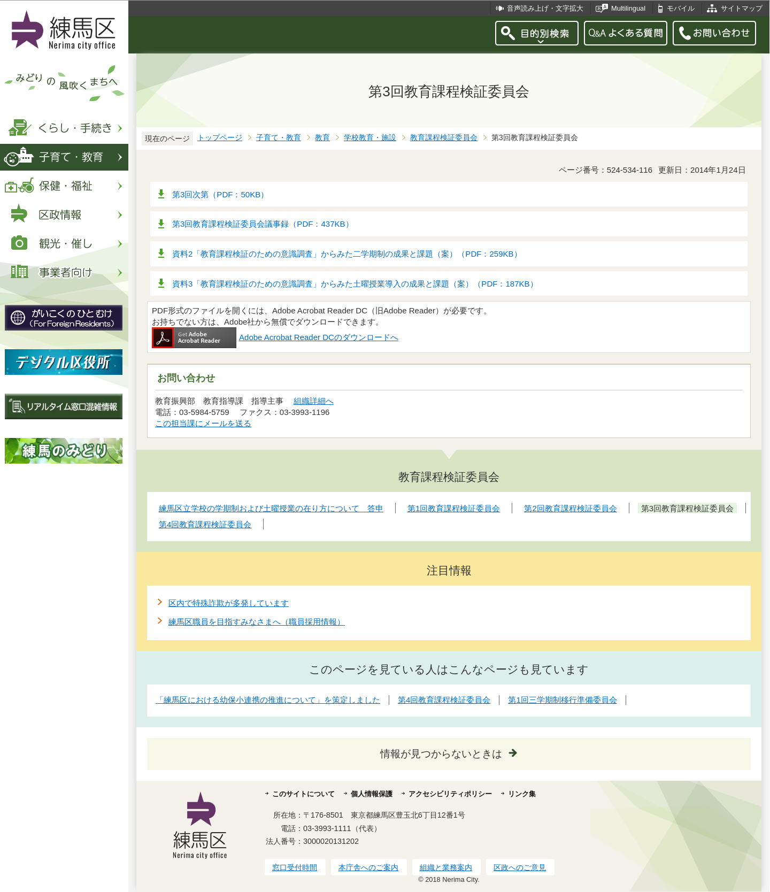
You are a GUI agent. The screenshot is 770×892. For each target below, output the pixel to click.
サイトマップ (742, 8)
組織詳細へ (314, 400)
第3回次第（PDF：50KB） (220, 194)
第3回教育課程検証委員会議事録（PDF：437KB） (262, 223)
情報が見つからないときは (441, 753)
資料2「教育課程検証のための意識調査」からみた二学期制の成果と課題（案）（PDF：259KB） (347, 253)
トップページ (219, 138)
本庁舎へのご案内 (368, 867)
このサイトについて (303, 794)
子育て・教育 (278, 138)
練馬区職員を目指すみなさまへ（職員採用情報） (256, 621)
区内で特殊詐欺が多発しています (228, 603)
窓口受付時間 (294, 867)
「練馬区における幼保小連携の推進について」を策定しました (268, 699)
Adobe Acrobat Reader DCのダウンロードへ (275, 337)
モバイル (681, 8)
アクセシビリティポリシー (450, 794)
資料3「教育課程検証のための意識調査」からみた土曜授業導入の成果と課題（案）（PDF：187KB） (355, 283)
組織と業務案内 (446, 867)
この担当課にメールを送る (203, 423)
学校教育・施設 (370, 138)
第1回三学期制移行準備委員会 (562, 699)
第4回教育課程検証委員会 (444, 699)
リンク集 (522, 794)
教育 (322, 138)
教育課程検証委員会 (444, 138)
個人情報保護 (371, 794)
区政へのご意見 (520, 867)
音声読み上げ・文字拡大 (545, 8)
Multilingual (628, 8)
